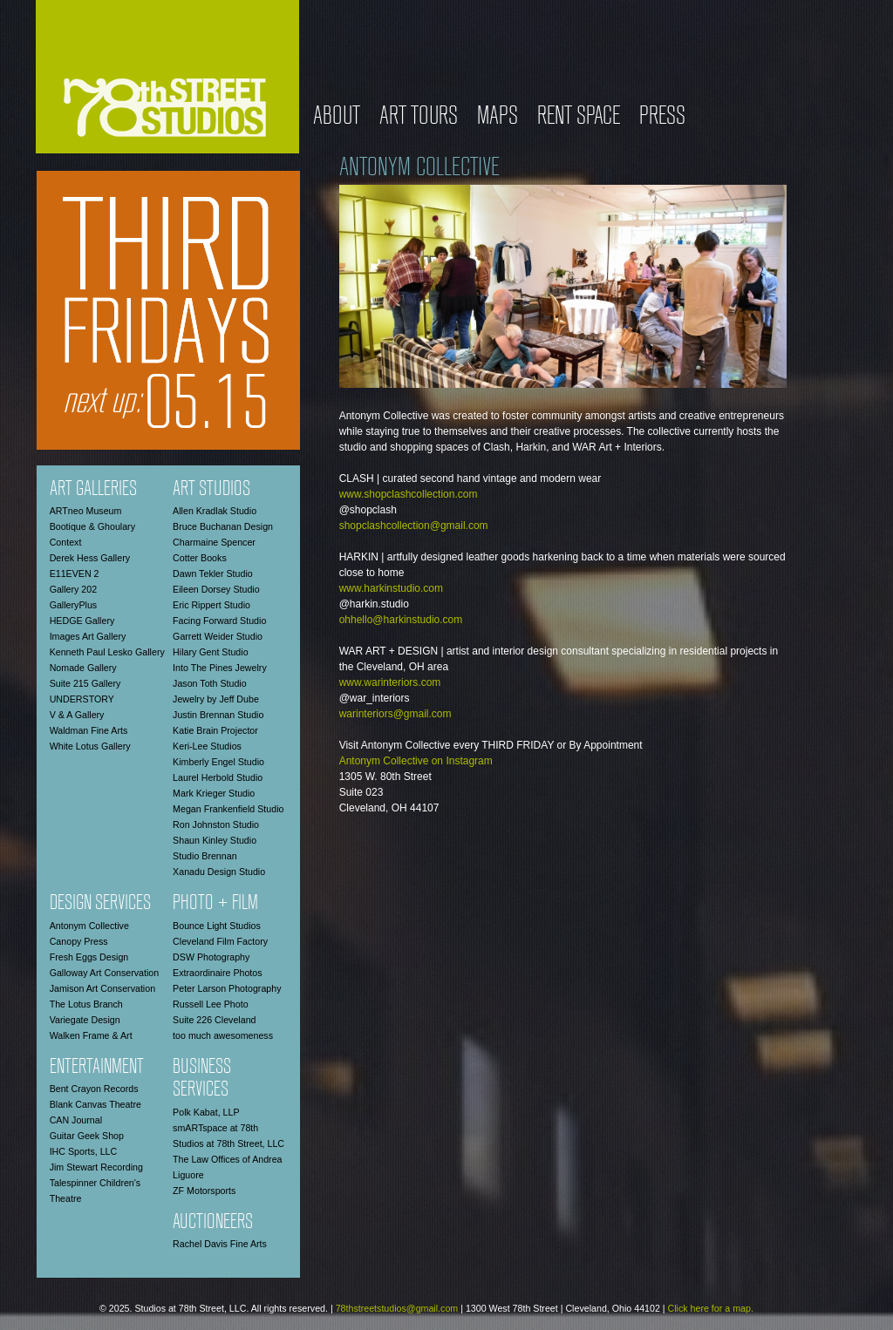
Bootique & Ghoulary (92, 526)
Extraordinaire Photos (217, 972)
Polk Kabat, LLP (206, 1112)
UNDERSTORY (82, 699)
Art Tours (418, 117)
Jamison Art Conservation (102, 988)
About (336, 117)
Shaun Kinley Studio (214, 840)
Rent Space (578, 117)
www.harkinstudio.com (391, 588)
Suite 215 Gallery (85, 683)
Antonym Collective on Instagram (416, 761)
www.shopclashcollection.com (408, 494)
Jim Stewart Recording (96, 1167)
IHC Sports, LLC (84, 1151)
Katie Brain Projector (215, 730)
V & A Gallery (77, 714)
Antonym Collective (89, 925)
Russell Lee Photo (211, 1004)
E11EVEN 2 (74, 573)
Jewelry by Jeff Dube (216, 699)
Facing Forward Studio (219, 620)
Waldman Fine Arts (89, 730)
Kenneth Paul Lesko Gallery (107, 652)
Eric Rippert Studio (211, 605)
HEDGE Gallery (82, 620)
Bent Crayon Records (94, 1088)
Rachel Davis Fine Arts (220, 1243)
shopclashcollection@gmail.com (413, 525)
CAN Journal (76, 1120)
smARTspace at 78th (215, 1128)
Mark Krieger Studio (214, 793)
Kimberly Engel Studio (218, 762)
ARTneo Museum (86, 511)
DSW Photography (211, 957)
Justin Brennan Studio (218, 714)
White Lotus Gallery (90, 746)
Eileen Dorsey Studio (216, 589)
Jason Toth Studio (210, 683)
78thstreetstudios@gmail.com (397, 1308)
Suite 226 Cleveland (214, 1019)
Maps (497, 117)
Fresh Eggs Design (89, 957)
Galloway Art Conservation (105, 972)
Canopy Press (79, 941)
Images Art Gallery (88, 636)
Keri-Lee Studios (207, 746)
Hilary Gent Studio (210, 652)
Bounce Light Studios (217, 925)
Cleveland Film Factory (220, 941)
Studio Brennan (204, 856)
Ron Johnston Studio (216, 824)
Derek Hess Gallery (90, 558)
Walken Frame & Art (91, 1035)
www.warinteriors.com (390, 682)
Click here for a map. (710, 1308)
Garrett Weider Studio (217, 636)
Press (662, 117)
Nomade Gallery (83, 667)
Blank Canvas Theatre (95, 1104)
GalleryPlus (73, 605)
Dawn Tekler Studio (213, 573)
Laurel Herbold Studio (217, 777)
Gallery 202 (74, 589)
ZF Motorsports (204, 1190)
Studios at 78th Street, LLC (228, 1143)
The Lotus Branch (86, 1004)
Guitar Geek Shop (87, 1135)
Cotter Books (200, 558)
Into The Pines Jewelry (220, 667)
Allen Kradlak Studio (214, 511)
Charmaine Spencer (214, 542)
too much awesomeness (223, 1035)
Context (66, 542)
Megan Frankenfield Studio (228, 809)
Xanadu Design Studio (219, 871)
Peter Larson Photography (227, 988)
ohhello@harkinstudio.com (401, 620)
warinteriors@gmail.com (395, 714)
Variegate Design (85, 1019)
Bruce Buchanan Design (223, 526)
